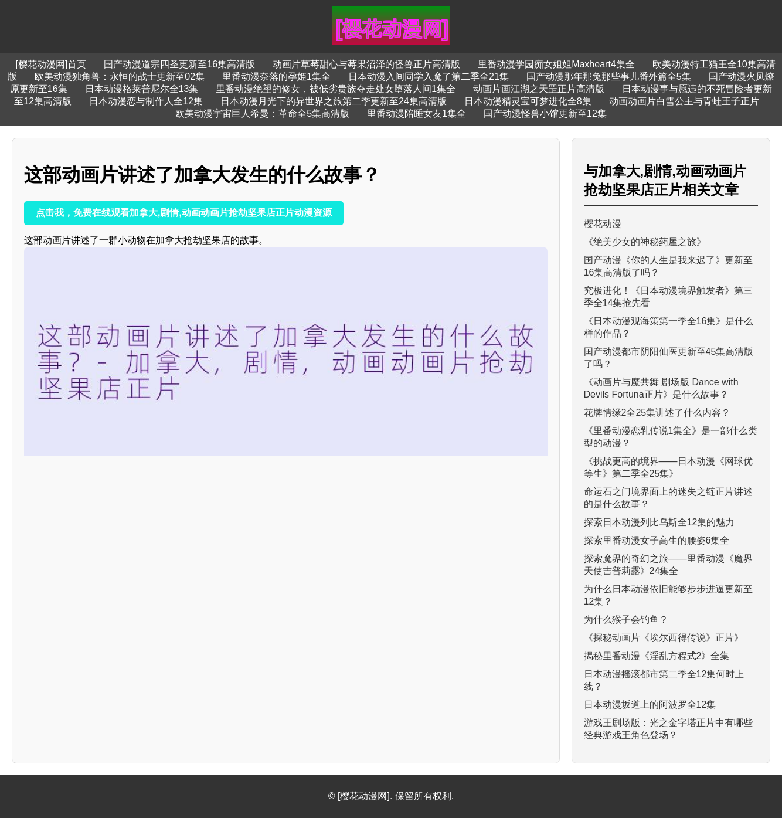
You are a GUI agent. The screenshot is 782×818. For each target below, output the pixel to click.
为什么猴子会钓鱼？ (626, 619)
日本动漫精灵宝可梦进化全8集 (527, 101)
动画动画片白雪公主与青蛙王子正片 (684, 101)
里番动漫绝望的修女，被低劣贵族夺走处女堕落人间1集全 (335, 89)
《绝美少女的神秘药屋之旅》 (645, 242)
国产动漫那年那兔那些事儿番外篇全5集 (608, 77)
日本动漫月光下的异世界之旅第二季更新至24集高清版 (333, 101)
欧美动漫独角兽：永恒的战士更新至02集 (120, 77)
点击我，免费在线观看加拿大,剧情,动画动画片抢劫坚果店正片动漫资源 (184, 213)
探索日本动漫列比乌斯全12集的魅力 (659, 522)
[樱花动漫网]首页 (50, 64)
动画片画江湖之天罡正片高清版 (538, 89)
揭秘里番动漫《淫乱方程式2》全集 (657, 656)
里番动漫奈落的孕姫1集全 (276, 77)
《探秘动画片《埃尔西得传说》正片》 (663, 638)
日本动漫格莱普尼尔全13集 (142, 89)
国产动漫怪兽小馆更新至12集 (545, 113)
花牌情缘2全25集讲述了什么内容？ (657, 413)
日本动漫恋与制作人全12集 (146, 101)
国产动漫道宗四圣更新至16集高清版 (179, 64)
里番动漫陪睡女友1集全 (416, 113)
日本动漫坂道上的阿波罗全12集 (650, 705)
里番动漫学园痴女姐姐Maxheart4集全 (556, 64)
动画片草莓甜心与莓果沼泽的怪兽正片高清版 (366, 64)
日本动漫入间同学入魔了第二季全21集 (428, 77)
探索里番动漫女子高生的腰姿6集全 (657, 540)
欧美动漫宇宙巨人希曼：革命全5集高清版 (262, 113)
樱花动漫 (602, 224)
